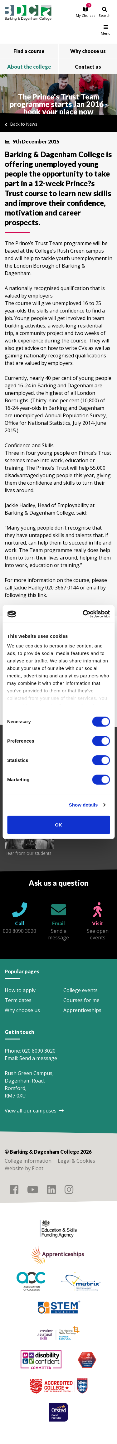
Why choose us (22, 1010)
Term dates (18, 1000)
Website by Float (24, 1168)
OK (58, 824)
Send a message (38, 1058)
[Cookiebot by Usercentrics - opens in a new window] (83, 614)
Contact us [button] (88, 67)
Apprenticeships (82, 1010)
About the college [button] (29, 67)
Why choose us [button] (88, 51)
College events (80, 990)
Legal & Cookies (76, 1160)
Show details (83, 804)
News (31, 124)
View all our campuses (34, 1110)
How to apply (20, 990)
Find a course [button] (29, 51)
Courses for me (81, 1000)
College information (28, 1160)
